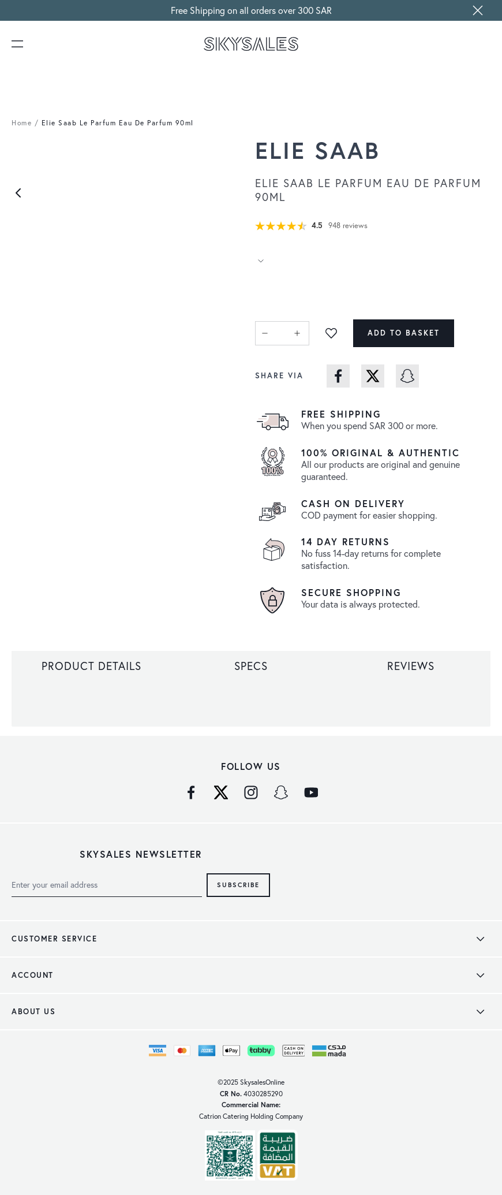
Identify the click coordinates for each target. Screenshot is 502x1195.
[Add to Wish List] (331, 333)
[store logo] (251, 44)
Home (22, 122)
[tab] (91, 666)
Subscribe (238, 884)
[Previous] (18, 193)
